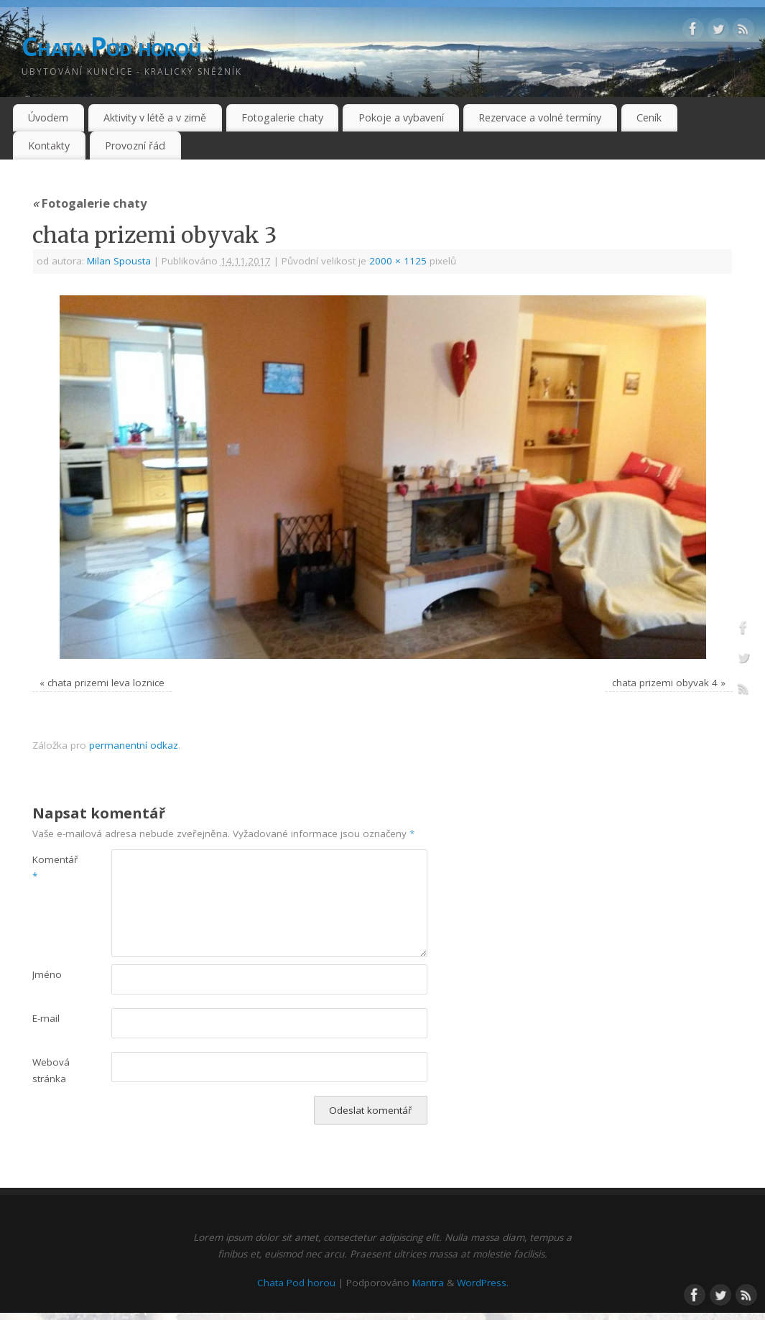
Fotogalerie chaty (282, 117)
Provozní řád (135, 145)
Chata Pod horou (111, 46)
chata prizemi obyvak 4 (665, 682)
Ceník (649, 117)
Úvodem (48, 117)
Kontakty (49, 145)
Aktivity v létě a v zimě (154, 117)
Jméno (47, 974)
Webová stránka (51, 1070)
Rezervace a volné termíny (539, 117)
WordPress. (483, 1282)
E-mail (46, 1018)
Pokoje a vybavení (401, 117)
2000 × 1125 (398, 260)
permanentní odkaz (133, 745)
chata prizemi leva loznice (105, 682)
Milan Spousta (119, 260)
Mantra (428, 1282)
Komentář (52, 867)
